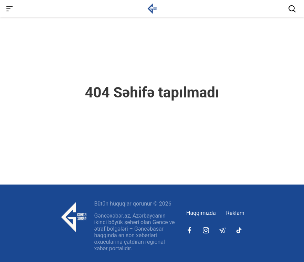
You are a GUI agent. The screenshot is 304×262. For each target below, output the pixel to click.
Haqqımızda (201, 213)
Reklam (235, 213)
